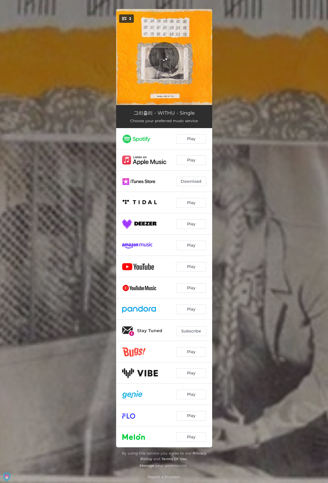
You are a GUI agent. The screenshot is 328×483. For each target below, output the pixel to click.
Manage (147, 465)
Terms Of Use (174, 459)
